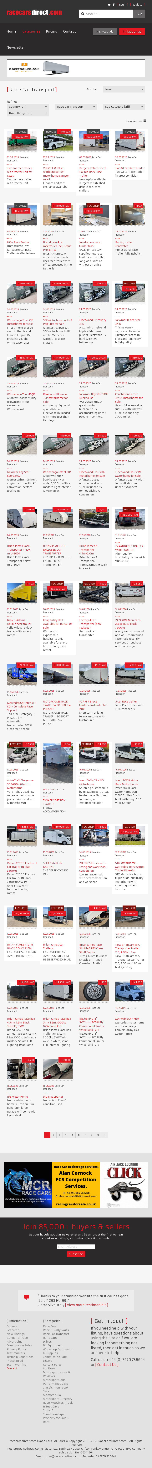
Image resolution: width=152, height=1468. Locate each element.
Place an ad (132, 31)
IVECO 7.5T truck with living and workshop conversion (92, 867)
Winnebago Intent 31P (57, 472)
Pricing (51, 31)
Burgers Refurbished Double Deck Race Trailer (92, 172)
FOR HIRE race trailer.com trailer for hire (93, 705)
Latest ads (104, 31)
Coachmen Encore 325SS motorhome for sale (129, 398)
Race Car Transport (56, 1334)
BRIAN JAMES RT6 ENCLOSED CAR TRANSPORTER (54, 549)
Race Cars (50, 1326)
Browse (12, 1326)
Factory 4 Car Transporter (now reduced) (90, 624)
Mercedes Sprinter (127, 1019)
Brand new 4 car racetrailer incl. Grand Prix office (57, 246)
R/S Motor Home (17, 1096)
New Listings (16, 1334)
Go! (139, 14)
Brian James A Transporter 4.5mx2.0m (88, 549)
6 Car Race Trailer (18, 242)
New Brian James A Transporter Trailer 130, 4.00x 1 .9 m (127, 948)
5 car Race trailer (126, 701)
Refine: (12, 101)
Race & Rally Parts (56, 1330)
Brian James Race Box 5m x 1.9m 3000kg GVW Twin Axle (57, 1022)
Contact (69, 31)
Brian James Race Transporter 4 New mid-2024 (19, 549)
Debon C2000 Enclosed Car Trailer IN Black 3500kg (22, 867)
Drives (47, 1341)
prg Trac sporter (53, 1096)
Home (12, 31)
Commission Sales (19, 1345)
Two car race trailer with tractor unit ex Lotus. (19, 172)
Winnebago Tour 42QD (21, 394)
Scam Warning (17, 1364)
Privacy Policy (17, 1349)
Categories (31, 31)
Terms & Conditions (20, 1357)
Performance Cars (55, 1383)
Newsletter (16, 47)
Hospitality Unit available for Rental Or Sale (57, 624)
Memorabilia (52, 1395)
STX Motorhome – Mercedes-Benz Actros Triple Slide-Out (129, 866)
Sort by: (92, 89)
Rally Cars (50, 1337)
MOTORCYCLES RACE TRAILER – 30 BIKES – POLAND (57, 705)
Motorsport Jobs (54, 1380)
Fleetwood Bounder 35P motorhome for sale (55, 398)
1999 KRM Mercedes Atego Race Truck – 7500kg (127, 624)
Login (122, 4)
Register (138, 4)
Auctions (49, 1368)
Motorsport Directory (57, 1399)
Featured (13, 1330)
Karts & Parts (52, 1364)
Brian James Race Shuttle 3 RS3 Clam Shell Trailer (91, 948)
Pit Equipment (53, 1345)
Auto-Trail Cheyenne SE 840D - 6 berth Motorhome (20, 784)
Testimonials (16, 1353)
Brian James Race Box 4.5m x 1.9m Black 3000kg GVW (21, 1022)
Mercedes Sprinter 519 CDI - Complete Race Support (21, 706)
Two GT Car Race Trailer (130, 168)
